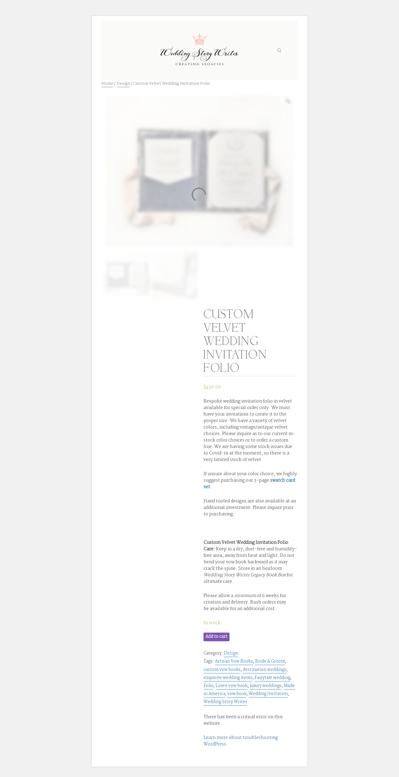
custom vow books (222, 669)
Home (107, 83)
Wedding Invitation (268, 693)
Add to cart (216, 636)
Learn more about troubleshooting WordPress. (241, 741)
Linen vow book (231, 685)
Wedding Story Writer (225, 701)
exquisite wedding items (228, 677)
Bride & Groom (270, 661)
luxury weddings (265, 685)
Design (123, 83)
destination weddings (264, 669)
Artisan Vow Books (234, 661)
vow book (237, 693)
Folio (208, 685)
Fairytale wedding (272, 677)
